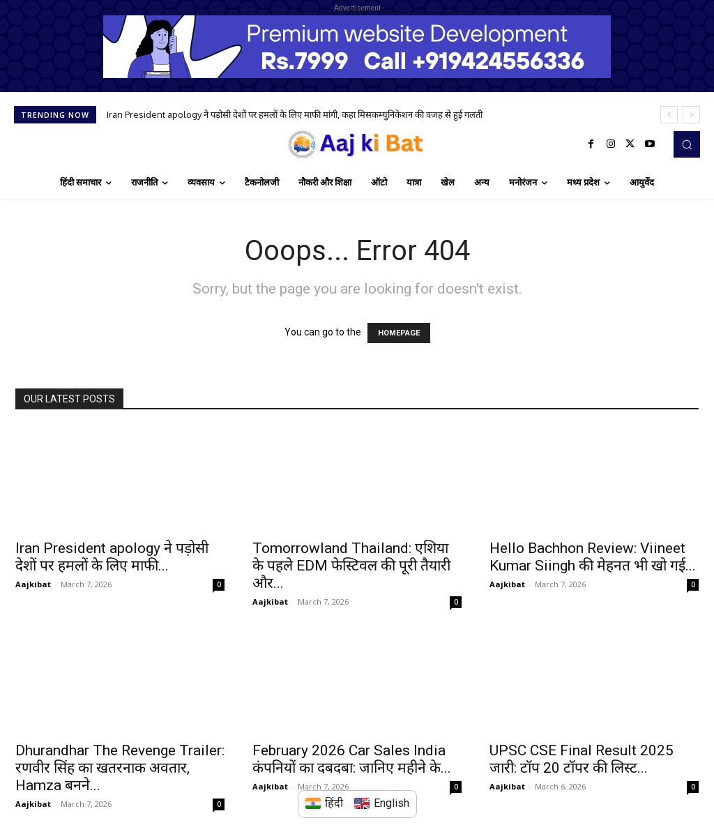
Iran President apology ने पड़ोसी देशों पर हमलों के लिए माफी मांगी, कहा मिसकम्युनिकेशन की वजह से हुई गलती (295, 114)
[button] (687, 144)
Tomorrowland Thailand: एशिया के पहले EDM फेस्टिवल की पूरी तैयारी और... (351, 565)
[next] (691, 114)
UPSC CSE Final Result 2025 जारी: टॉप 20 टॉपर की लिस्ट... (581, 759)
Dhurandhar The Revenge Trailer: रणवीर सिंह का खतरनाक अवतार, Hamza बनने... (120, 768)
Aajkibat (33, 584)
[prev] (669, 114)
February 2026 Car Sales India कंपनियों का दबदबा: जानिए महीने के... (351, 759)
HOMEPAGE (399, 333)
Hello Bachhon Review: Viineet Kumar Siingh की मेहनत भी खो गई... (592, 557)
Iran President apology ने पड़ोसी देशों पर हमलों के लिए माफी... (111, 557)
